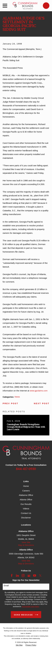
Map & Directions (26, 545)
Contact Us (26, 513)
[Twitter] (40, 575)
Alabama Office (26, 495)
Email (6, 585)
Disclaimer (26, 517)
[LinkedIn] (17, 575)
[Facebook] (11, 575)
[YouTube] (34, 575)
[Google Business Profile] (28, 575)
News (17, 397)
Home (26, 486)
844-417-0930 (26, 469)
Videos (26, 508)
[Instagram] (23, 575)
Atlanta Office (26, 499)
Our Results (26, 504)
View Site (26, 542)
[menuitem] (19, 645)
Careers (26, 490)
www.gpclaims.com (39, 390)
